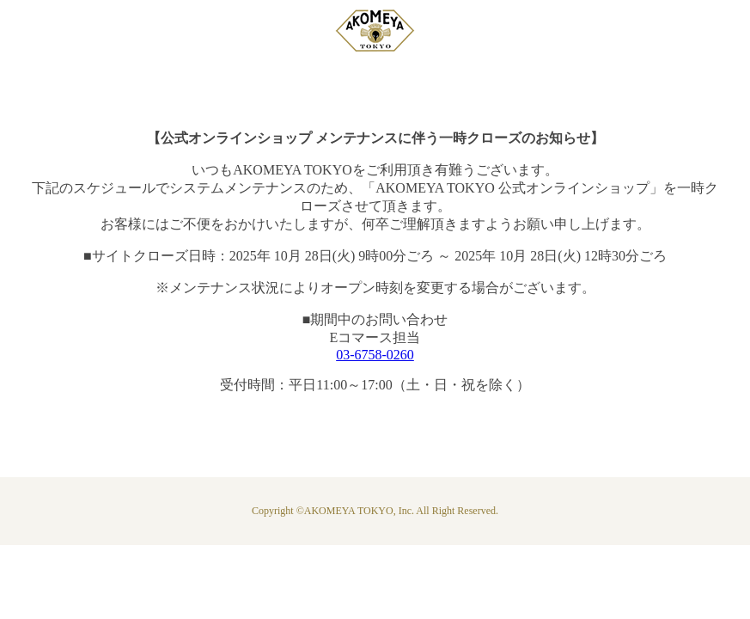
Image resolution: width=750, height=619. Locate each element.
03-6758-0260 (375, 354)
